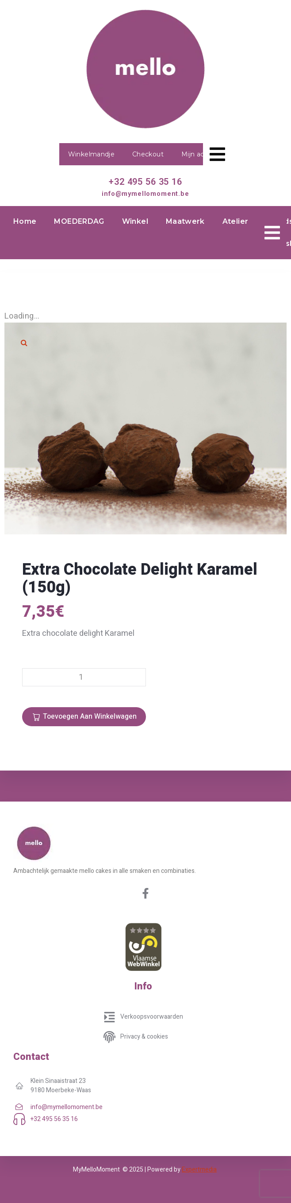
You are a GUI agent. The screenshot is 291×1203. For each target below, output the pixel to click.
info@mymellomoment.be (145, 194)
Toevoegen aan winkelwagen (90, 716)
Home (24, 221)
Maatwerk (185, 221)
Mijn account (202, 154)
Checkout (148, 154)
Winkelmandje (91, 154)
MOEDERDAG (79, 221)
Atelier (235, 221)
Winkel (135, 221)
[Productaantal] (84, 677)
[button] (24, 342)
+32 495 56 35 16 (145, 181)
